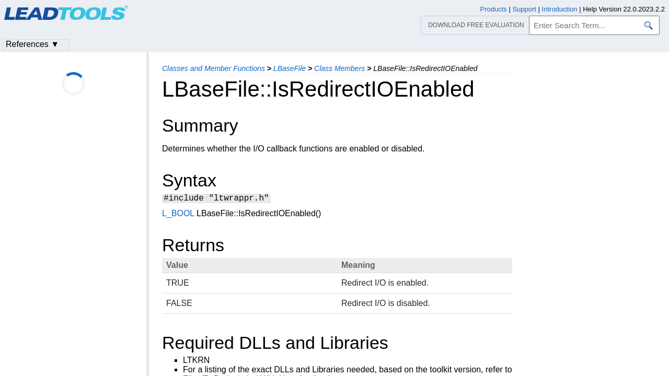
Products (493, 9)
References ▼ (32, 44)
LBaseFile (289, 68)
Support (524, 9)
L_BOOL (178, 214)
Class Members (339, 68)
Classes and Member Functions (213, 68)
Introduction (560, 9)
